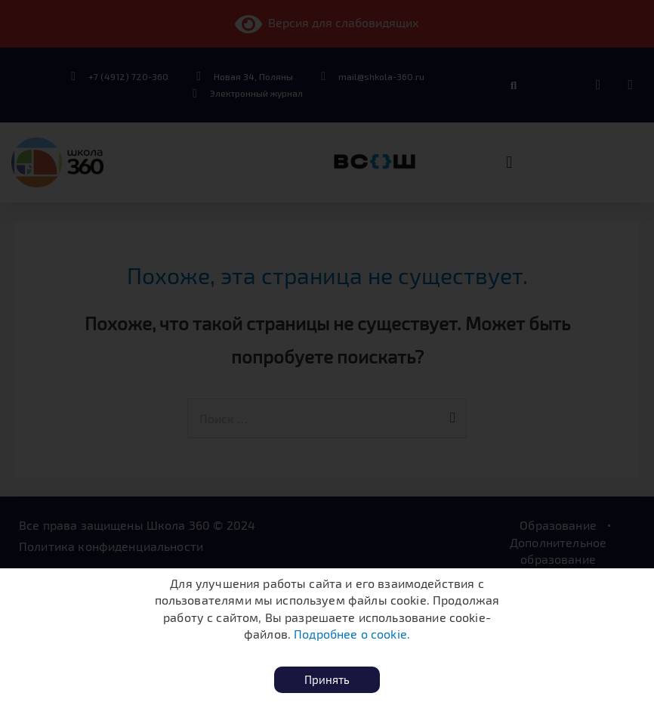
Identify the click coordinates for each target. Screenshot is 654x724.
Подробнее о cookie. (352, 634)
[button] (327, 680)
